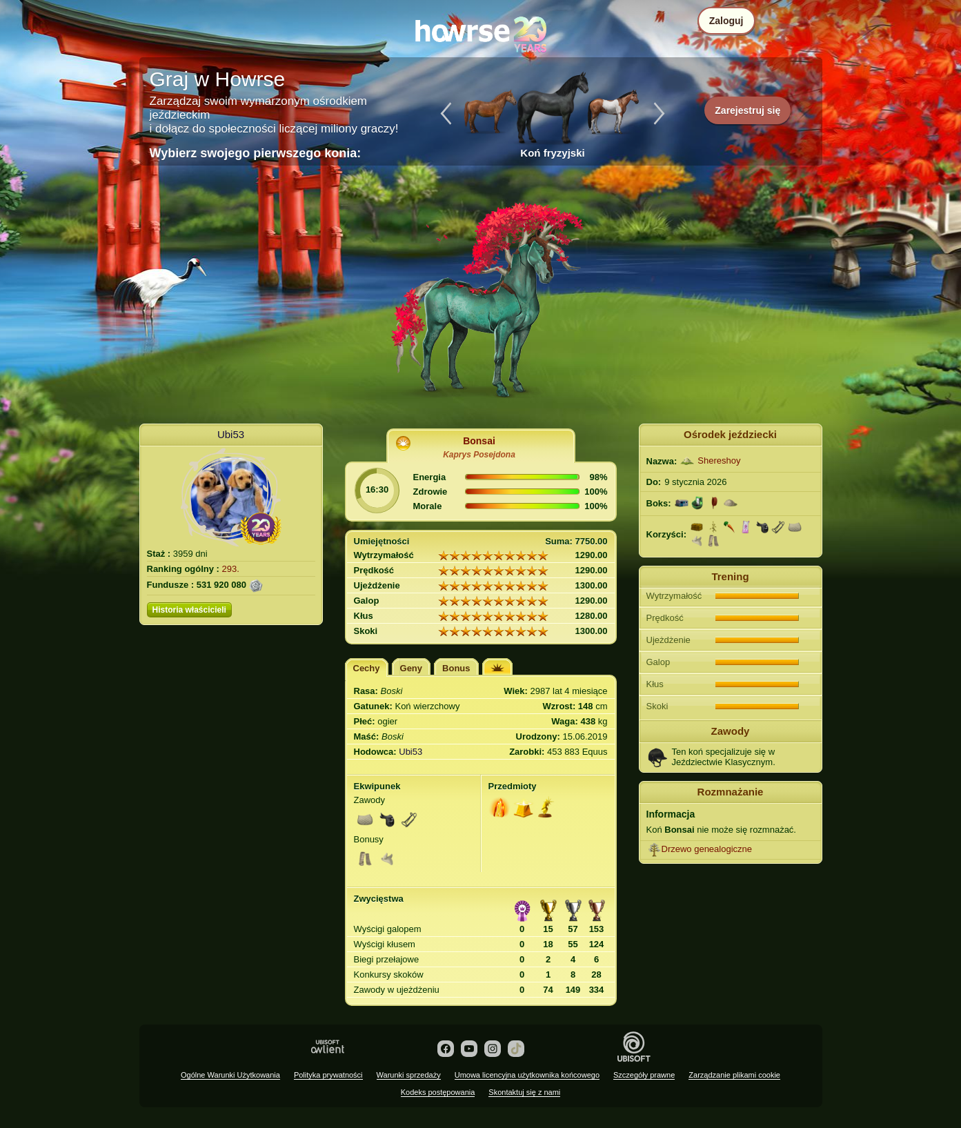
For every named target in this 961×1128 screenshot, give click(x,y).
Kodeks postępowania (438, 1092)
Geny (411, 668)
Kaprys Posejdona (479, 454)
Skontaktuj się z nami (524, 1092)
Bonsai (479, 440)
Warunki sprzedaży (409, 1075)
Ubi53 (230, 434)
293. (230, 569)
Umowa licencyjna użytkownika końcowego (527, 1075)
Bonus (456, 668)
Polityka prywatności (328, 1075)
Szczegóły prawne (644, 1075)
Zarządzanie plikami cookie (734, 1075)
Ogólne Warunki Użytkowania (230, 1075)
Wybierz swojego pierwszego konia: (255, 153)
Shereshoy (718, 460)
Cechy (366, 668)
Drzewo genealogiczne (707, 849)
